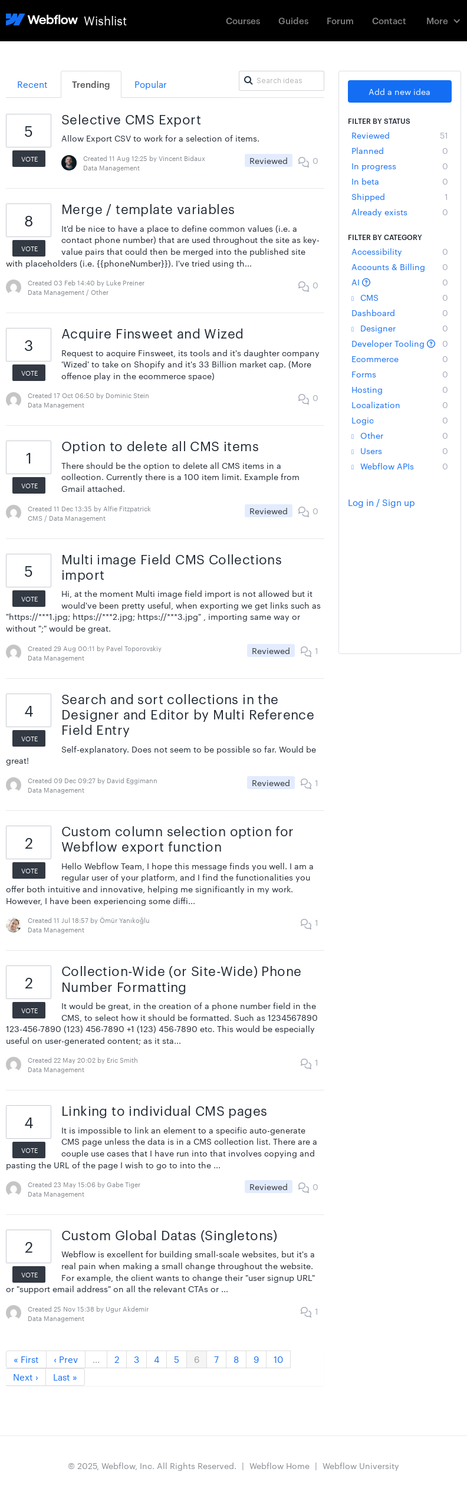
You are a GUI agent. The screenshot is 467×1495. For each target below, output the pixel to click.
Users (399, 450)
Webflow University (361, 1465)
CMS (399, 297)
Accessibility (399, 251)
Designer (399, 328)
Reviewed (399, 135)
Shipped (399, 196)
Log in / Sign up (381, 502)
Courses (243, 20)
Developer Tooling (399, 343)
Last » (65, 1377)
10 (278, 1359)
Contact (389, 20)
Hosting (399, 389)
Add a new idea (399, 91)
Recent (32, 84)
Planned (399, 150)
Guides (293, 20)
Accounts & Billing (399, 266)
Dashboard (399, 312)
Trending (91, 84)
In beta (399, 181)
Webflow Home (279, 1465)
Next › (25, 1377)
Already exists (399, 212)
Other (399, 435)
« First (26, 1359)
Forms (399, 374)
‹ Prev (66, 1359)
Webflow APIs (399, 466)
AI (399, 282)
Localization (399, 404)
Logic (399, 420)
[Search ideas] (282, 81)
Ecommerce (399, 358)
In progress (399, 166)
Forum (340, 20)
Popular (150, 84)
